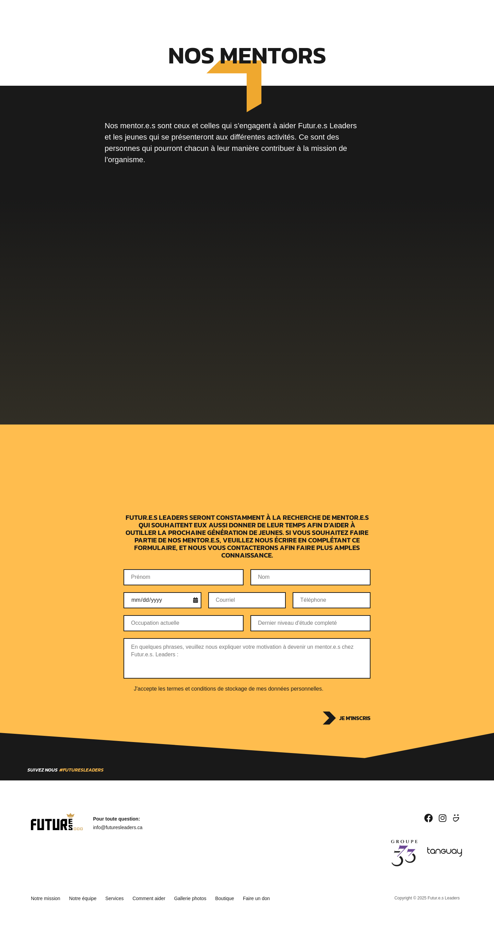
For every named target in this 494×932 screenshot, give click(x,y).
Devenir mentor (221, 14)
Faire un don (276, 897)
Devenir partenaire (270, 14)
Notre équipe (86, 897)
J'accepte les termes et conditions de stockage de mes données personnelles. (229, 689)
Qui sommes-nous (140, 14)
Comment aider (158, 897)
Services (180, 14)
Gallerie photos (203, 897)
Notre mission (45, 897)
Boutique (313, 14)
